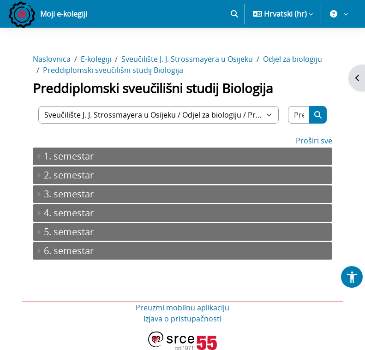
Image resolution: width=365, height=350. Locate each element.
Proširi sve (314, 141)
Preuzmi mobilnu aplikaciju (182, 308)
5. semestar (69, 231)
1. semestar (69, 156)
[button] (234, 14)
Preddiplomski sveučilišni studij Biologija (113, 70)
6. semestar (69, 250)
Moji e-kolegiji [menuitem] (63, 14)
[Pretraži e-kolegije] (299, 115)
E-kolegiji (96, 59)
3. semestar (69, 194)
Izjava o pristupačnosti (182, 319)
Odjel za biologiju (292, 59)
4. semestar (69, 213)
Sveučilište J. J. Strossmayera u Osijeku (187, 59)
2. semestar (69, 175)
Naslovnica (52, 59)
